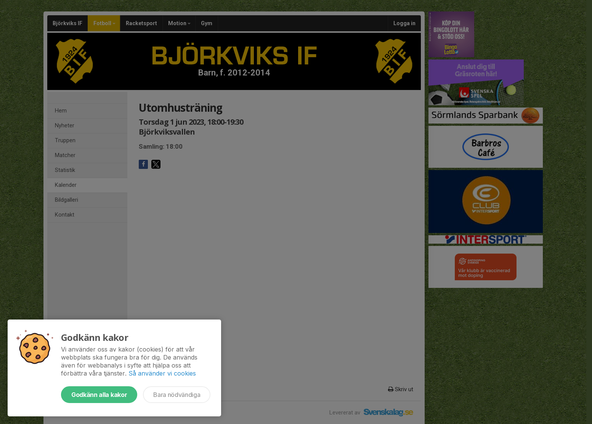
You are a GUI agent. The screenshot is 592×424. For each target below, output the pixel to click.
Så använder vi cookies (162, 373)
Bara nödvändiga (176, 394)
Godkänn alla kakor (99, 394)
